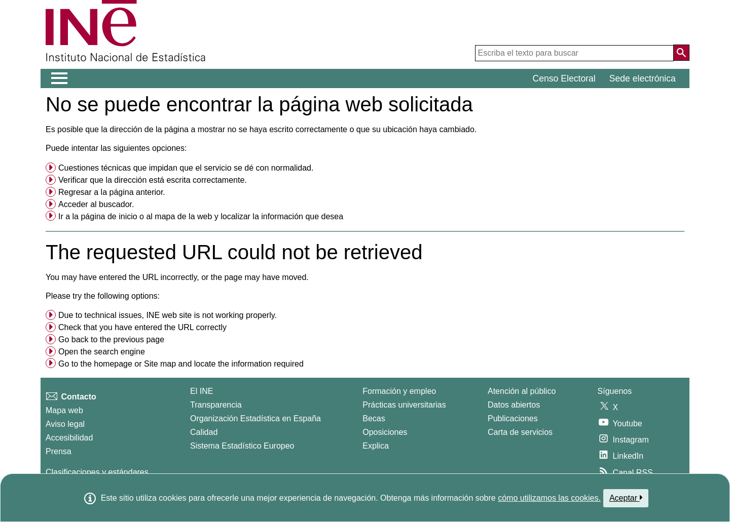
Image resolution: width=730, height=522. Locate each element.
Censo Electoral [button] (564, 78)
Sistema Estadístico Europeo (242, 445)
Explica (375, 445)
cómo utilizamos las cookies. (549, 498)
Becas (373, 418)
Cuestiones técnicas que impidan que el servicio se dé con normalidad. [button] (185, 168)
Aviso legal (65, 424)
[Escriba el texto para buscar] (574, 53)
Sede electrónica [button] (642, 78)
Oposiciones (384, 432)
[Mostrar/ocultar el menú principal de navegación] (59, 78)
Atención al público (522, 391)
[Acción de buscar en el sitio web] (681, 53)
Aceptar (625, 497)
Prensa (58, 451)
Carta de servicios (520, 432)
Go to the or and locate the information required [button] (181, 363)
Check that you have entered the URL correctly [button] (142, 327)
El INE (201, 391)
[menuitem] (365, 168)
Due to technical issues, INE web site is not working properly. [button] (167, 315)
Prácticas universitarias (404, 404)
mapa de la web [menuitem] (183, 216)
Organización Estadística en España (255, 418)
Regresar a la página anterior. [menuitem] (111, 192)
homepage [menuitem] (113, 363)
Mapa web (64, 410)
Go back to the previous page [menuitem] (111, 339)
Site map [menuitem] (160, 363)
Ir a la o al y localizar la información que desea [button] (200, 216)
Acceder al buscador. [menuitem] (96, 204)
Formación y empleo (399, 391)
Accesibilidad (69, 437)
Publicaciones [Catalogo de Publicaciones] (513, 418)
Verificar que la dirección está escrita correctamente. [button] (152, 180)
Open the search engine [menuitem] (101, 351)
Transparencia (216, 404)
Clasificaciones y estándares (97, 472)
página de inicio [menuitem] (109, 216)
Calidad (203, 432)
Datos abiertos (514, 404)
